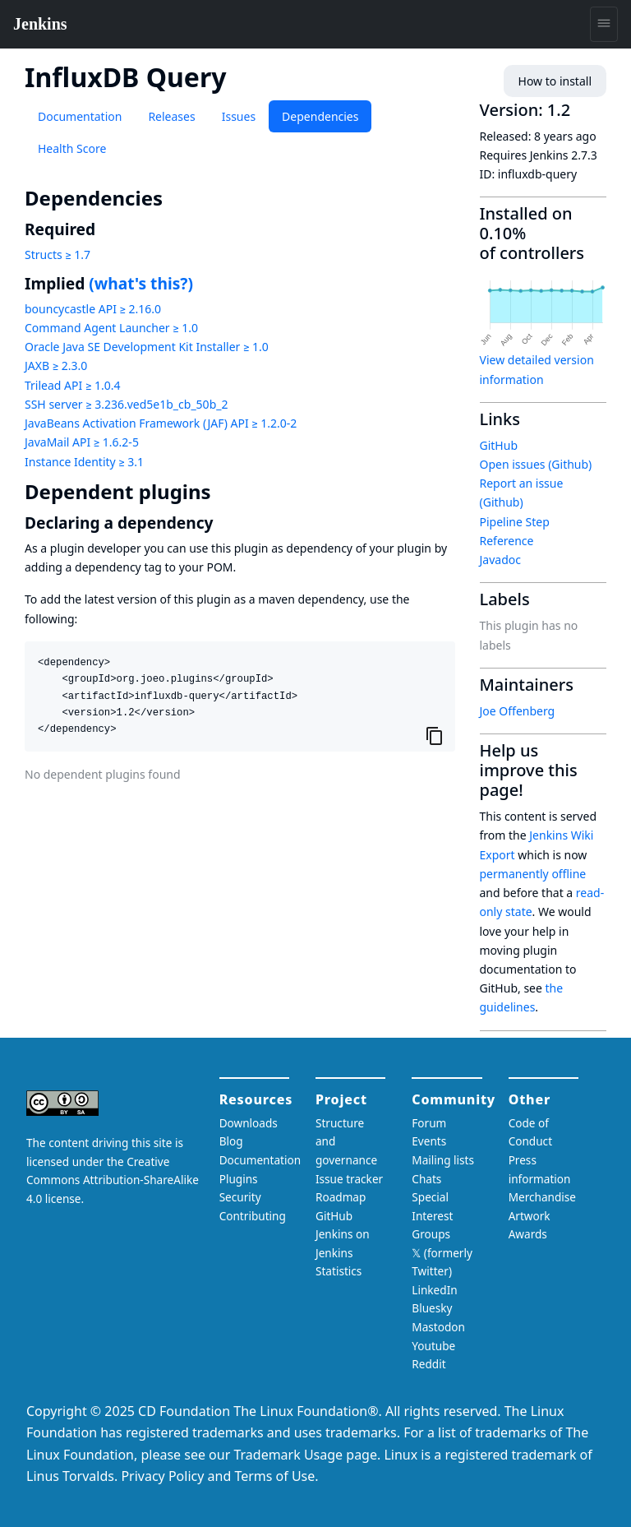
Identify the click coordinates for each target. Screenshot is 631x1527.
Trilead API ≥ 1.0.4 (72, 385)
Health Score (72, 148)
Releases (171, 116)
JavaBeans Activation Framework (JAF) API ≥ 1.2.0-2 (161, 423)
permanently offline (533, 873)
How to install (555, 81)
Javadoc (500, 559)
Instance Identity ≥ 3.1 (84, 462)
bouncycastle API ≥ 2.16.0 (93, 309)
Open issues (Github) (536, 464)
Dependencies (320, 116)
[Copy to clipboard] (434, 735)
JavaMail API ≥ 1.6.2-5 (82, 442)
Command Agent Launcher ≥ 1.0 (111, 327)
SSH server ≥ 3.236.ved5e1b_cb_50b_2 (126, 404)
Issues (239, 116)
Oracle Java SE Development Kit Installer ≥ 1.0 (147, 346)
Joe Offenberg (517, 711)
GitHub (499, 445)
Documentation (80, 116)
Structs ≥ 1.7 (57, 254)
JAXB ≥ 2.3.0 (56, 365)
